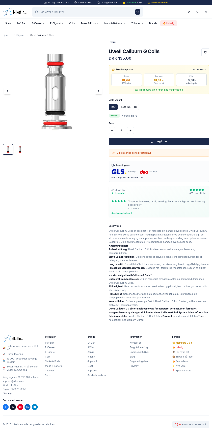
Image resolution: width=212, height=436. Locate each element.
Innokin (91, 356)
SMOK (90, 347)
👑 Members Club (182, 342)
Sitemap (7, 393)
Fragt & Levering (139, 347)
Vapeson (92, 370)
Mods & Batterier (114, 23)
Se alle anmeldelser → (121, 213)
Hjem (5, 35)
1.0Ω (113, 106)
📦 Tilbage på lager (182, 356)
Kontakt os (135, 342)
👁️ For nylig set (180, 352)
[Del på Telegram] (35, 407)
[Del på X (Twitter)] (13, 407)
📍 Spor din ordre (181, 370)
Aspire (90, 352)
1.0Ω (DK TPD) (129, 106)
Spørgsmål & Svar (139, 352)
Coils (72, 23)
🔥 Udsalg (168, 23)
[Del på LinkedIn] (27, 407)
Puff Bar (21, 23)
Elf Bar (91, 342)
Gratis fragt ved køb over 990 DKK (127, 177)
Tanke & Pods (89, 23)
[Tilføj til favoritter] (205, 52)
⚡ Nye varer (179, 365)
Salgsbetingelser (139, 361)
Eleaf (90, 365)
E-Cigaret (56, 23)
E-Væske (38, 23)
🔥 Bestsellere (180, 361)
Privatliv (134, 365)
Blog (132, 356)
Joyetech (92, 361)
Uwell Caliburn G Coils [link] (42, 35)
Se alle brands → (96, 375)
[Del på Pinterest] (20, 407)
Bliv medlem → (200, 69)
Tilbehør (137, 23)
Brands (153, 23)
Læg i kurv (159, 141)
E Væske (49, 347)
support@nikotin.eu (13, 381)
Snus (8, 23)
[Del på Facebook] (6, 407)
